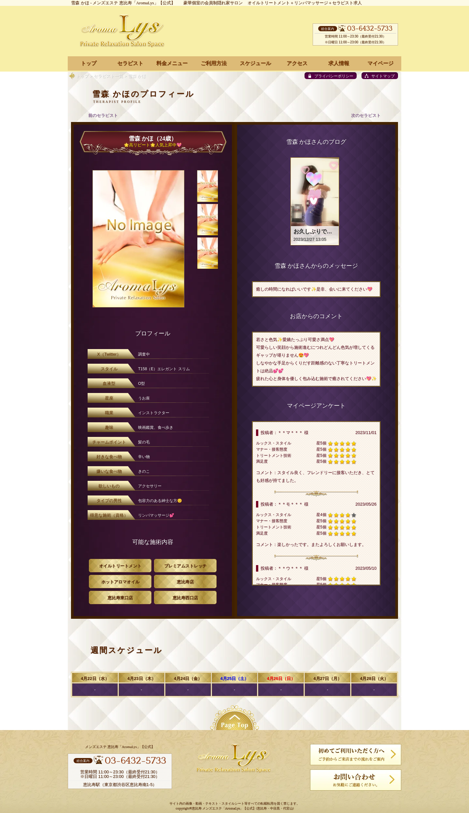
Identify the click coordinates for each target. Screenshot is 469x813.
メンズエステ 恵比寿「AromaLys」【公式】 (133, 2)
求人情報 (338, 63)
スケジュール (255, 63)
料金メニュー (172, 63)
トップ (82, 76)
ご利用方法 (214, 63)
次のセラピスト (366, 115)
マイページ (380, 63)
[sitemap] (380, 75)
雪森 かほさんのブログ (316, 142)
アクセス (297, 63)
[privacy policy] (331, 75)
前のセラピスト (103, 115)
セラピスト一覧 (108, 76)
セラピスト (130, 63)
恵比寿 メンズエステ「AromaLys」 (217, 808)
